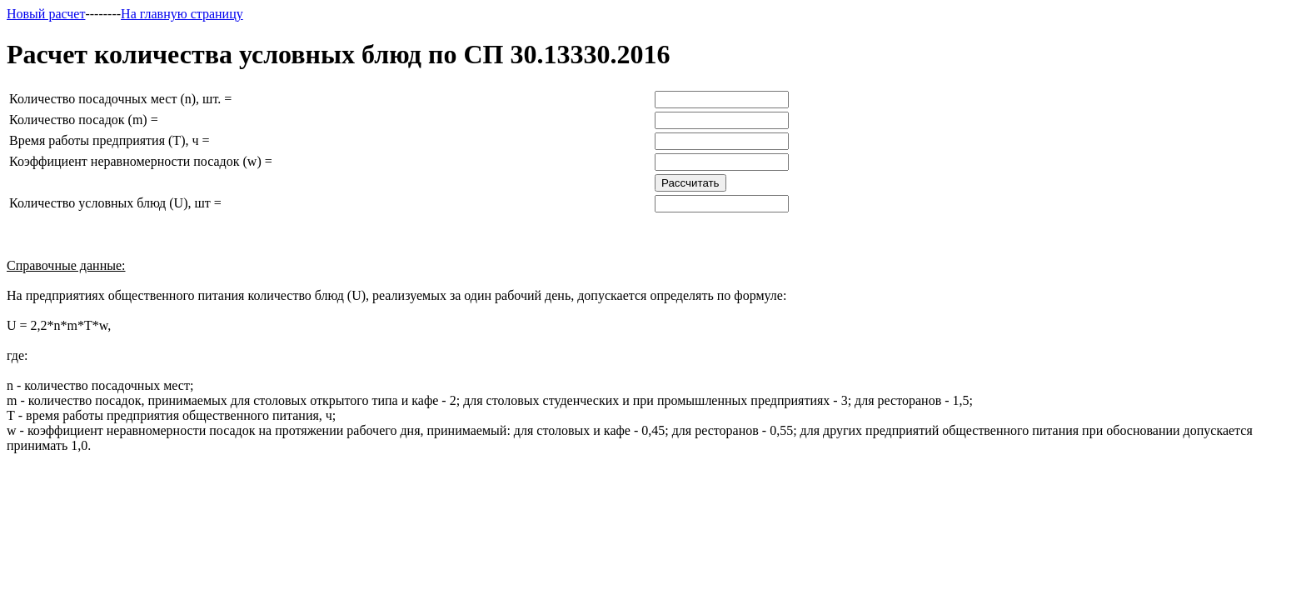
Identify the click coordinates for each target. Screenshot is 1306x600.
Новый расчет (46, 14)
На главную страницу (182, 14)
